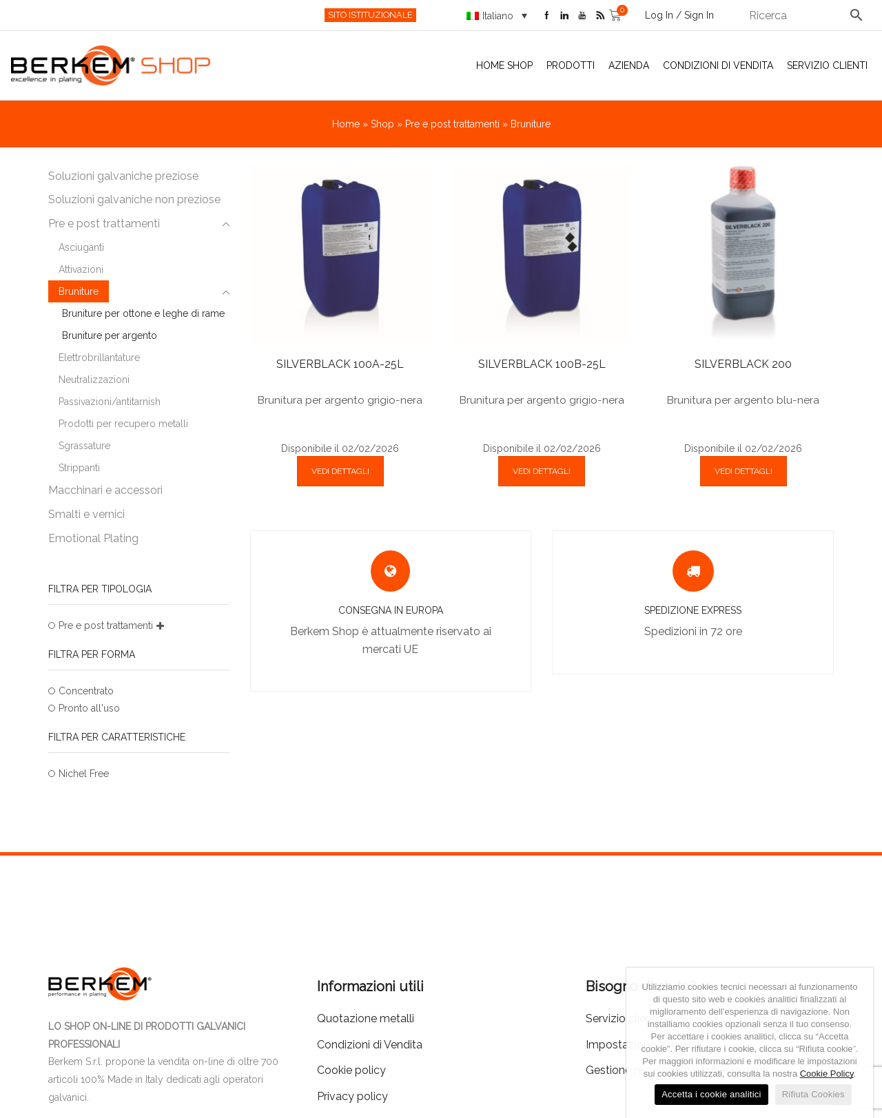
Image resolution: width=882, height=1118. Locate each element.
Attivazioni (81, 269)
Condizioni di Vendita (718, 65)
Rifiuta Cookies (813, 1094)
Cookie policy (351, 1070)
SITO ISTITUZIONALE (370, 15)
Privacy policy (352, 1096)
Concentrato (86, 690)
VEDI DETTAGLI (340, 471)
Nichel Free (84, 773)
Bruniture (79, 291)
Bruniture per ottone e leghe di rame (143, 313)
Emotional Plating (93, 538)
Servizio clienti (827, 65)
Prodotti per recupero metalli (123, 423)
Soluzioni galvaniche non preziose (134, 199)
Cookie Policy (827, 1073)
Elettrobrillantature (99, 357)
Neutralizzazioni (94, 379)
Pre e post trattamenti (452, 124)
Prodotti (570, 65)
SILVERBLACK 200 (743, 364)
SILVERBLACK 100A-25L (340, 364)
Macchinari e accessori (105, 490)
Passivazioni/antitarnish (110, 401)
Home (346, 124)
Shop (382, 124)
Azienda (628, 65)
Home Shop (504, 65)
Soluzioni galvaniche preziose (123, 176)
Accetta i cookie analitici (711, 1094)
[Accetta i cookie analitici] (856, 1043)
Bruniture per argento (109, 335)
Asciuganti (81, 247)
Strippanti (79, 467)
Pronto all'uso (89, 708)
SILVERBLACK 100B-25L (542, 364)
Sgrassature (84, 445)
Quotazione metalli (365, 1018)
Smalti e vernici (86, 514)
